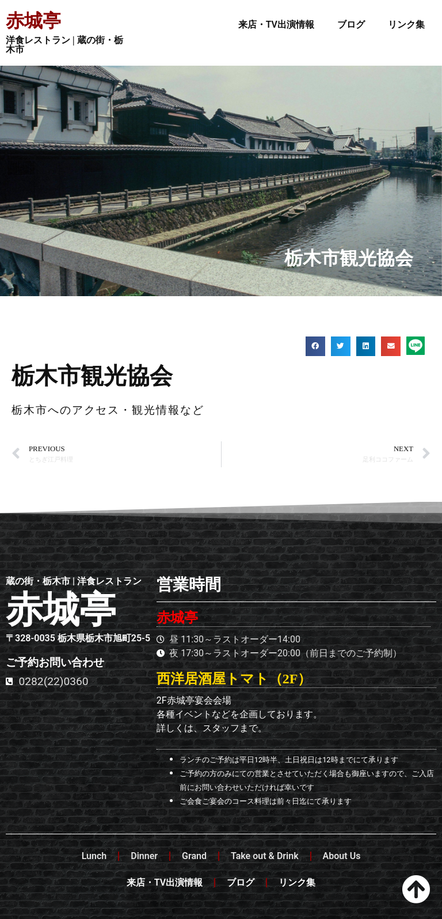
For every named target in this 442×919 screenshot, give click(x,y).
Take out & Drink (265, 855)
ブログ (351, 24)
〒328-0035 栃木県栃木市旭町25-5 (78, 638)
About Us (342, 855)
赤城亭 (33, 20)
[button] (315, 346)
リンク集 (406, 24)
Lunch (94, 855)
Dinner (144, 855)
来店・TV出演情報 (276, 24)
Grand (194, 855)
